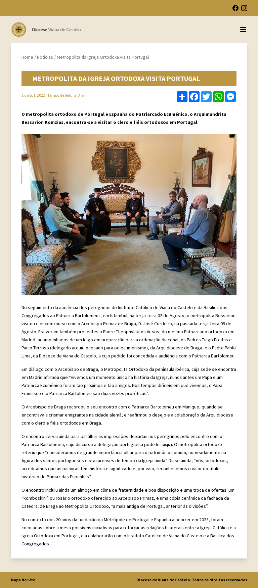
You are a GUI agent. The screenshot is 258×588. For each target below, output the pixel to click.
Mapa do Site (23, 579)
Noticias (45, 57)
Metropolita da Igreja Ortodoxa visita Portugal (103, 57)
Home (27, 57)
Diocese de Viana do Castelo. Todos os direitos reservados (191, 579)
